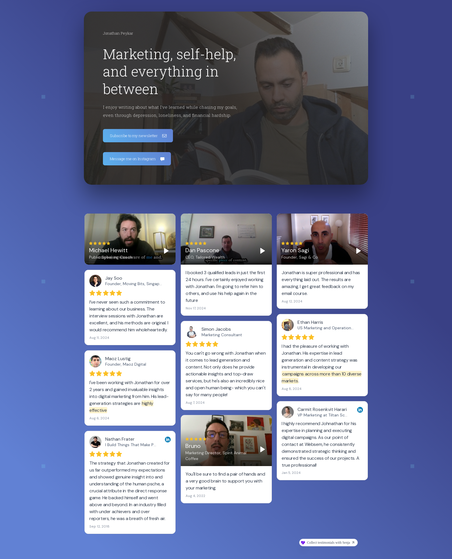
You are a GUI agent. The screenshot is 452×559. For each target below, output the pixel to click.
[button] (138, 136)
